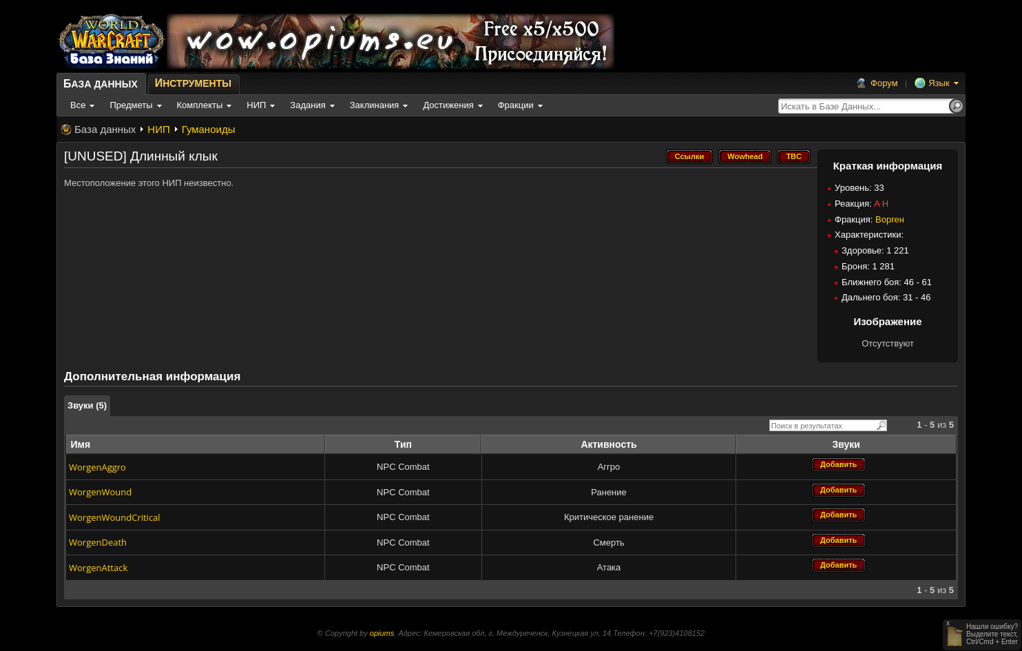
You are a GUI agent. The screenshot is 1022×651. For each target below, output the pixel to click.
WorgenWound (100, 492)
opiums (382, 633)
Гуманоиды (209, 129)
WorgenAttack (98, 567)
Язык (938, 83)
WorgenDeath (98, 542)
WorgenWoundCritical (114, 517)
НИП (158, 129)
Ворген (889, 219)
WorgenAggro (97, 467)
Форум (884, 83)
